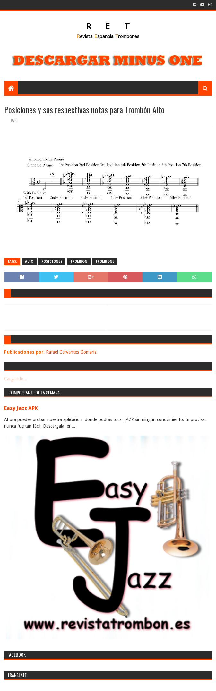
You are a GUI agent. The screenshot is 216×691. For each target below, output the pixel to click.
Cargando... (15, 378)
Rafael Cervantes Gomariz (71, 352)
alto (29, 261)
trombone (104, 261)
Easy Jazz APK (21, 408)
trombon (78, 261)
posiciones (51, 261)
